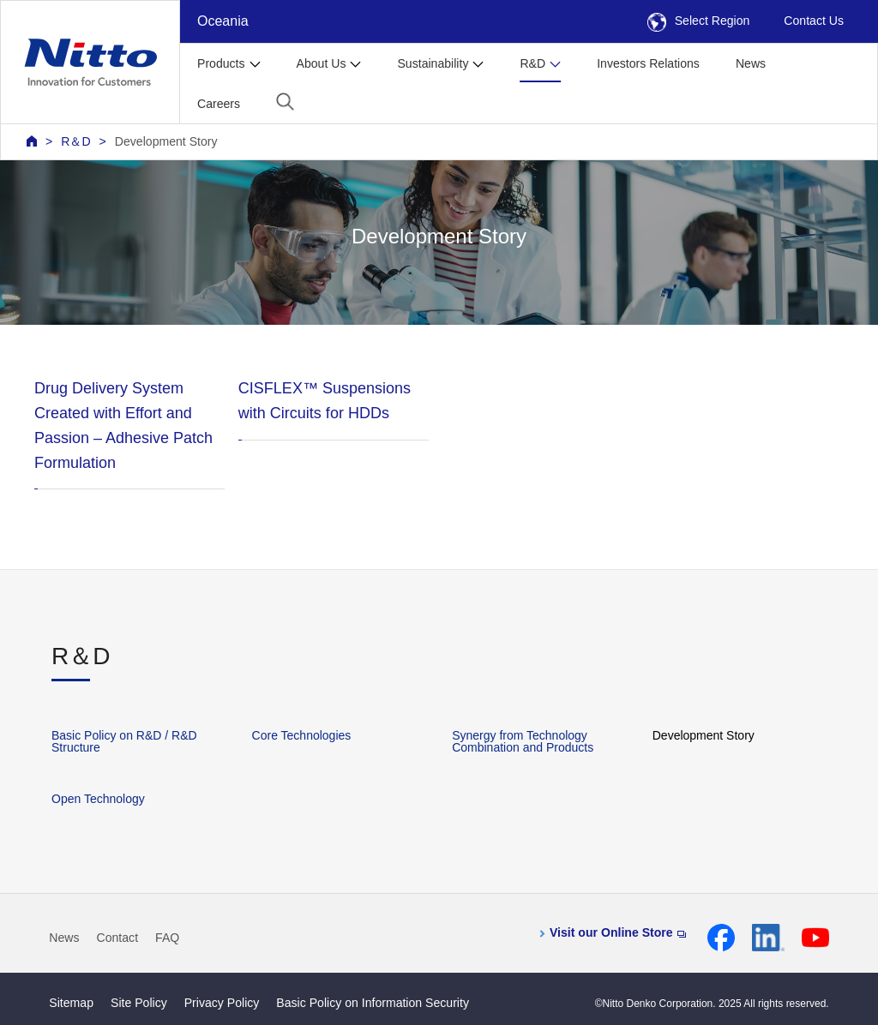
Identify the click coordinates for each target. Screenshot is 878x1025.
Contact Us (814, 20)
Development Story (166, 141)
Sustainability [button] (432, 63)
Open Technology (98, 799)
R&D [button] (532, 63)
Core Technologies (302, 735)
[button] (285, 101)
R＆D (75, 141)
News (751, 63)
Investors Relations (648, 63)
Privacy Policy (222, 1003)
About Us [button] (321, 63)
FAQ (167, 937)
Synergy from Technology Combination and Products (522, 741)
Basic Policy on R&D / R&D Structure (124, 741)
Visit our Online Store (618, 932)
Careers (218, 104)
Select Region (698, 20)
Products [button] (221, 63)
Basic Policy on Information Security (372, 1003)
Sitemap (71, 1003)
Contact (118, 937)
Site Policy (139, 1003)
